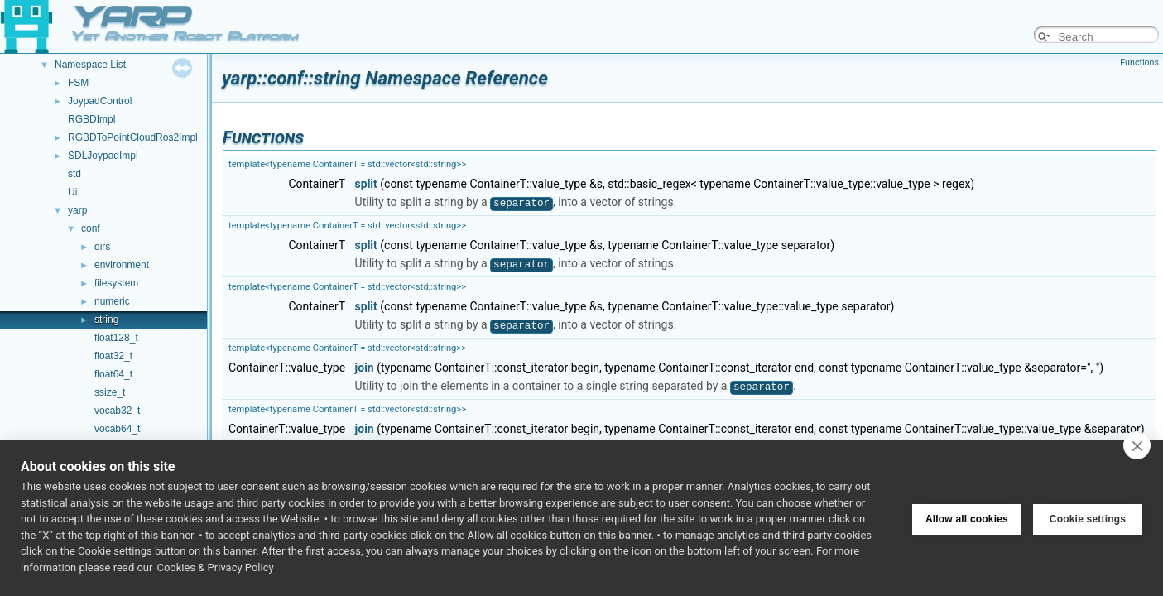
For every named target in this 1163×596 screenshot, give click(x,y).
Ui (72, 192)
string (106, 319)
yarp (77, 210)
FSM (78, 83)
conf (90, 228)
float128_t (116, 338)
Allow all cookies (966, 518)
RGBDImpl (91, 119)
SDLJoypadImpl (103, 155)
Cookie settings (1088, 518)
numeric (112, 301)
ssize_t (109, 392)
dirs (102, 246)
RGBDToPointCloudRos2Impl (133, 137)
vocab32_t (117, 410)
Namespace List (90, 64)
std (74, 174)
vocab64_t (117, 429)
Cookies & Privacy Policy (214, 567)
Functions (1139, 62)
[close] (1137, 445)
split (366, 183)
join (364, 367)
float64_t (113, 374)
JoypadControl (100, 101)
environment (121, 265)
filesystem (116, 283)
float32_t (113, 356)
